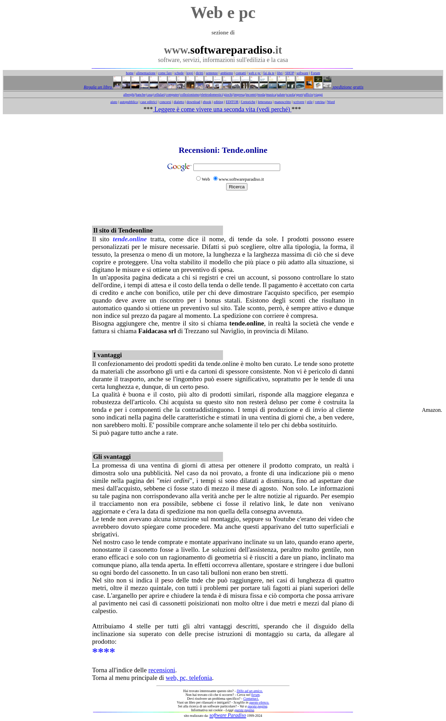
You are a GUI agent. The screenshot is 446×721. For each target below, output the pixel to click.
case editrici (148, 102)
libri (280, 73)
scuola (290, 94)
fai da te (269, 73)
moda (261, 94)
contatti (241, 73)
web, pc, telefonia (189, 677)
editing (218, 102)
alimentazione (145, 73)
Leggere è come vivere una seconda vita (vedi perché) (222, 109)
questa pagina (257, 706)
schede (179, 73)
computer (172, 94)
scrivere (299, 102)
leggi (189, 73)
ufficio (308, 94)
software (302, 73)
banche (140, 94)
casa (149, 94)
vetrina (320, 102)
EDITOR (232, 102)
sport (299, 94)
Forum (315, 73)
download (193, 102)
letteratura (265, 102)
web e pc (254, 73)
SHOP (289, 73)
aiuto (113, 102)
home (129, 73)
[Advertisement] (223, 130)
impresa (239, 94)
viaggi (318, 94)
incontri (251, 94)
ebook (207, 102)
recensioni (161, 670)
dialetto (179, 102)
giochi (228, 94)
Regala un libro (98, 86)
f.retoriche (248, 102)
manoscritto (283, 102)
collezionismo (189, 94)
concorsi (165, 102)
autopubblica (129, 102)
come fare (165, 73)
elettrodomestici (211, 94)
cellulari (159, 94)
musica (271, 94)
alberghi (129, 94)
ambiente (226, 73)
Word (331, 102)
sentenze (212, 73)
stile (310, 102)
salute (281, 94)
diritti (199, 73)
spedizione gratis (347, 86)
